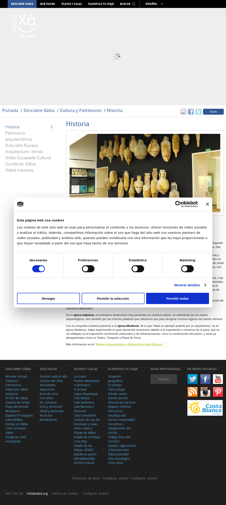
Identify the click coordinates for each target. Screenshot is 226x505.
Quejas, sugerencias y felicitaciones (122, 447)
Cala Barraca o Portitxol (84, 408)
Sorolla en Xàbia (20, 164)
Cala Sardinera (84, 402)
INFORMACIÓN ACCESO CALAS (84, 460)
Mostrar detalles (187, 285)
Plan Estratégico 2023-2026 (119, 460)
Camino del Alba (51, 381)
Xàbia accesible (118, 454)
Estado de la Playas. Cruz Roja (87, 439)
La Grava (80, 376)
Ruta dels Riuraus (21, 145)
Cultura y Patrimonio (81, 110)
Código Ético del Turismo (119, 439)
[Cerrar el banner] (207, 204)
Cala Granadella (85, 415)
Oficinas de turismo (122, 402)
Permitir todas (177, 298)
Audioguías (13, 441)
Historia (115, 110)
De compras (48, 402)
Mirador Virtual (16, 376)
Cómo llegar (116, 389)
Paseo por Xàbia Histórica (17, 391)
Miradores (13, 411)
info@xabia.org (37, 493)
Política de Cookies (65, 493)
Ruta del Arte (49, 394)
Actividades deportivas (48, 387)
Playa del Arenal (17, 406)
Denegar (48, 298)
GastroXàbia (14, 419)
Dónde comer (117, 394)
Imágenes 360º (16, 437)
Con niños (46, 398)
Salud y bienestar (52, 411)
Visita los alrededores (48, 417)
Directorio (115, 411)
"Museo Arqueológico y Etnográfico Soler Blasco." (129, 344)
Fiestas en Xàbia (17, 424)
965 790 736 (14, 493)
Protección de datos (86, 478)
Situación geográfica (115, 378)
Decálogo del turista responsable (121, 417)
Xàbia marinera (19, 170)
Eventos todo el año (53, 376)
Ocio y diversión (51, 406)
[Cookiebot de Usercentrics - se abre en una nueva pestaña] (178, 204)
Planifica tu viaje (101, 4)
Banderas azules (85, 454)
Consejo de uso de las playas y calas (87, 421)
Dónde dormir (118, 398)
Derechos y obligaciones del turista (119, 428)
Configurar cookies (115, 478)
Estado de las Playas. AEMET (84, 447)
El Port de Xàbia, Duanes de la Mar (18, 400)
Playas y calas (72, 4)
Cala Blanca (82, 398)
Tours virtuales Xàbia (16, 430)
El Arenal (80, 389)
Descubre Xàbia (22, 4)
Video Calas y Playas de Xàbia (84, 430)
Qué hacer (47, 4)
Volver (213, 111)
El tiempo (115, 385)
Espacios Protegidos (19, 415)
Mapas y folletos (119, 406)
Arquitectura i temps (24, 151)
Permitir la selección (113, 298)
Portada (10, 110)
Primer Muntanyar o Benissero (87, 383)
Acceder (164, 379)
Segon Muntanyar (86, 394)
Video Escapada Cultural (28, 158)
